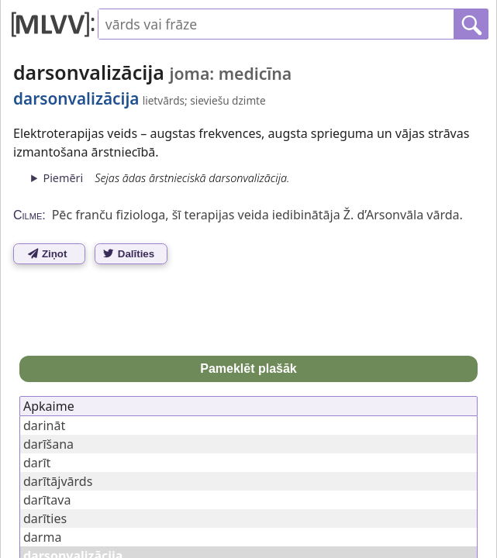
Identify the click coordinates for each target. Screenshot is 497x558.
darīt (36, 462)
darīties (45, 518)
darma (42, 537)
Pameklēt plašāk (248, 368)
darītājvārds (57, 481)
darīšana (48, 444)
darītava (47, 499)
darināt (44, 425)
